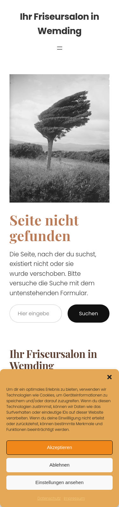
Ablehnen (59, 465)
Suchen (88, 313)
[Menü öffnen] (59, 48)
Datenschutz (49, 498)
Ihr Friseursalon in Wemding (53, 359)
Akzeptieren (59, 447)
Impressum (74, 498)
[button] (109, 377)
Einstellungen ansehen (60, 482)
